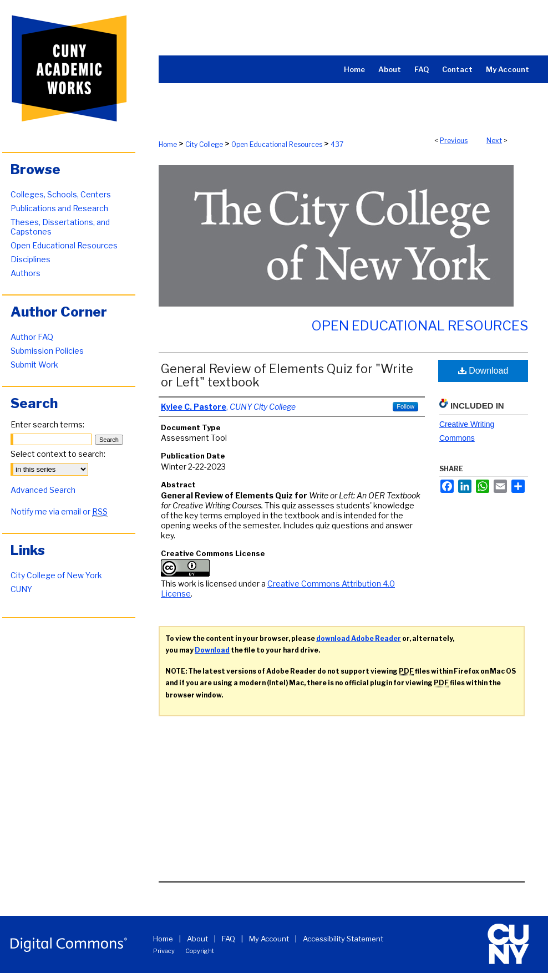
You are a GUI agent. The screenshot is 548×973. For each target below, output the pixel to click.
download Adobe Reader (358, 638)
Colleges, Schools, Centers (61, 194)
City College (204, 144)
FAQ (228, 938)
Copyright (199, 951)
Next (494, 140)
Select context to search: (58, 454)
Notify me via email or (59, 511)
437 (337, 144)
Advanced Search (43, 490)
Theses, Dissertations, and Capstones (60, 226)
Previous (454, 140)
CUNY (21, 589)
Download (483, 370)
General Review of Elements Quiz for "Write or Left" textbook (287, 375)
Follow (405, 406)
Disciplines (30, 259)
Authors (25, 273)
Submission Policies (47, 350)
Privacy (164, 951)
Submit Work (34, 364)
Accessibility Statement (343, 938)
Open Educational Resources (276, 144)
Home (168, 144)
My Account (269, 938)
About (197, 938)
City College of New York (56, 575)
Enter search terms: (47, 424)
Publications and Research (59, 208)
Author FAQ (32, 337)
